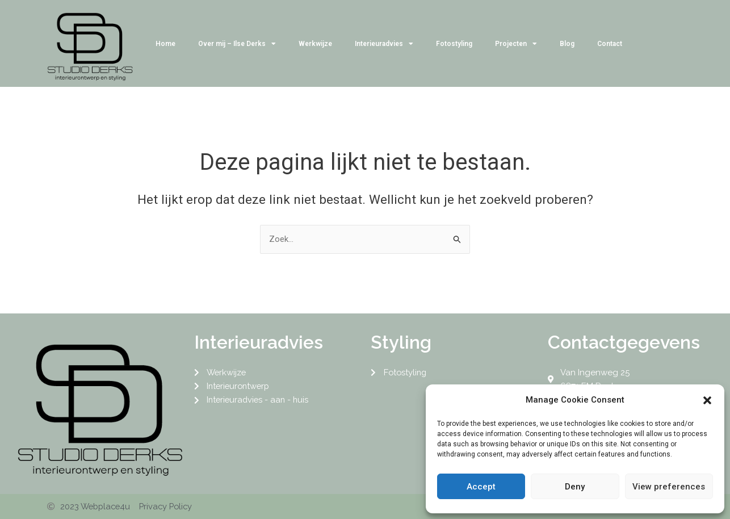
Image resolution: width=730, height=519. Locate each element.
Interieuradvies (384, 44)
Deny (575, 487)
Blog (567, 44)
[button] (707, 400)
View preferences (668, 487)
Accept (481, 487)
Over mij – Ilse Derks (237, 44)
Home (165, 44)
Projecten (516, 44)
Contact (609, 44)
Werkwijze (315, 44)
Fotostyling (454, 44)
